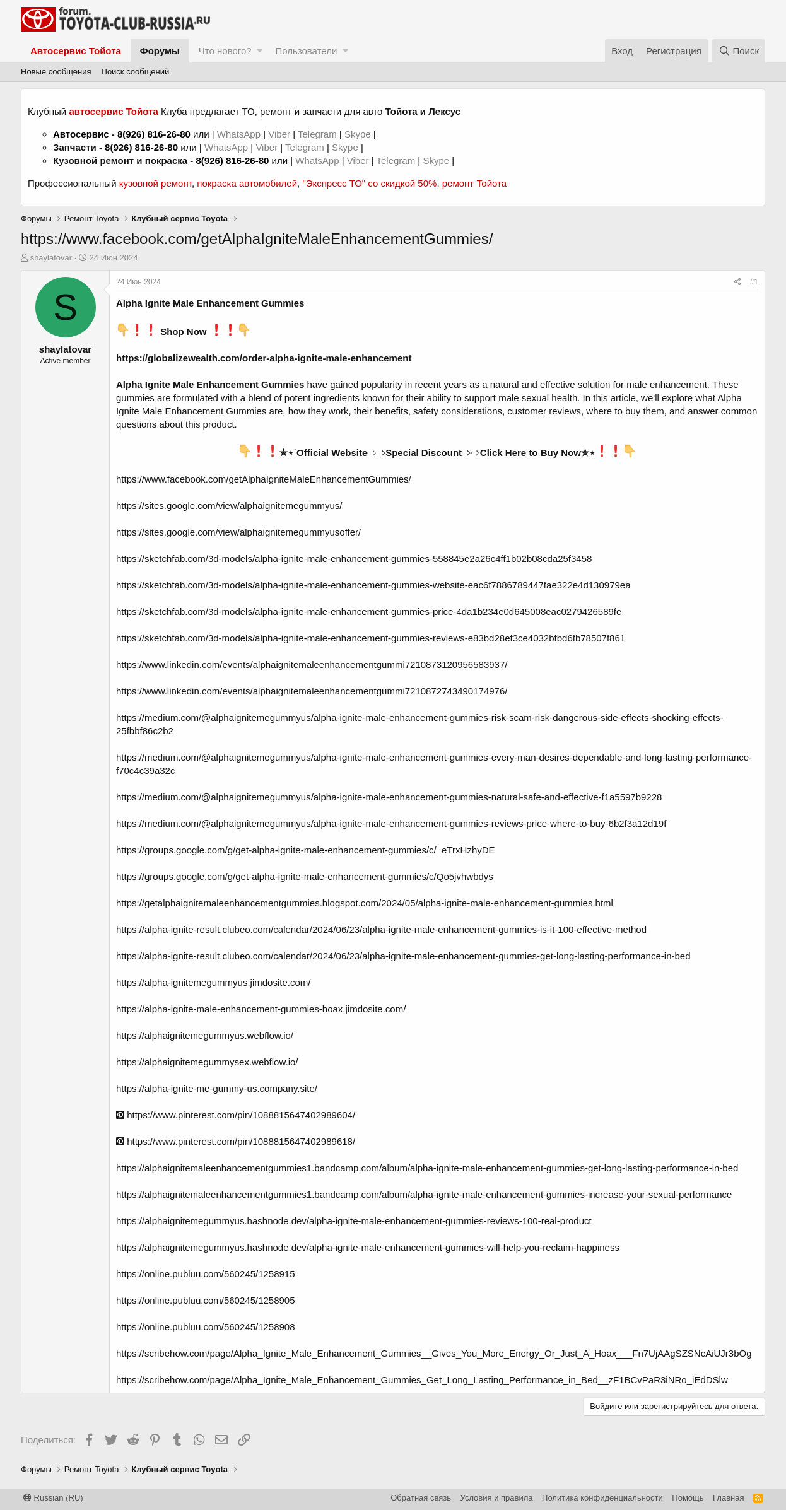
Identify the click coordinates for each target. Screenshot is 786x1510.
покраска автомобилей (247, 183)
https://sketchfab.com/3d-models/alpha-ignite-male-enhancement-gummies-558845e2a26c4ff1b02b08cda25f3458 (354, 558)
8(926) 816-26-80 (154, 134)
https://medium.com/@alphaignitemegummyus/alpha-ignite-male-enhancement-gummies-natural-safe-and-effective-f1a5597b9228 (389, 797)
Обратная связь (420, 1497)
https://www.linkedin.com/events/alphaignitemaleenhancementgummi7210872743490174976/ (311, 691)
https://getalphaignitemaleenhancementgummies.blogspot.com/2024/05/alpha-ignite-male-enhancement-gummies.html (364, 903)
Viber (279, 134)
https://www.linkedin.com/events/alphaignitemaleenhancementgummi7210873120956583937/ (311, 664)
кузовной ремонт (155, 183)
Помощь (687, 1497)
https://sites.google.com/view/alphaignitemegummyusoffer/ (238, 532)
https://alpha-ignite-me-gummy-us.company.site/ (216, 1088)
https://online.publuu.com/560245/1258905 (205, 1300)
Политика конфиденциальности (602, 1497)
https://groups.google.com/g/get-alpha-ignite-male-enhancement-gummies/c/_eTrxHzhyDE (305, 850)
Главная (728, 1497)
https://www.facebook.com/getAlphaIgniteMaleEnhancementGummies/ (263, 479)
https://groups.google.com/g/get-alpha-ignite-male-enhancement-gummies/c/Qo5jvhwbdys (304, 876)
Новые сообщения (56, 71)
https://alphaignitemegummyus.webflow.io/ (204, 1035)
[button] (260, 50)
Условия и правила (496, 1497)
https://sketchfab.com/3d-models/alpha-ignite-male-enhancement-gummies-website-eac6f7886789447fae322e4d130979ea (373, 585)
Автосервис (81, 134)
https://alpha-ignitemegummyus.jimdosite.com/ (213, 982)
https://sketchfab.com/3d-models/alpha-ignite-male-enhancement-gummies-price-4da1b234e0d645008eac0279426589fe (368, 611)
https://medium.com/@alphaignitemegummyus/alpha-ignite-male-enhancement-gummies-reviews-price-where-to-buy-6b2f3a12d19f (391, 823)
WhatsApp (240, 134)
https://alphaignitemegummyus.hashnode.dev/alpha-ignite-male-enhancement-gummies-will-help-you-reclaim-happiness (367, 1247)
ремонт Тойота (474, 183)
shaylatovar (51, 257)
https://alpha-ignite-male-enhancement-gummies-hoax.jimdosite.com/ (261, 1009)
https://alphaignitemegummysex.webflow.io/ (207, 1061)
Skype (358, 134)
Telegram (318, 134)
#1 (754, 282)
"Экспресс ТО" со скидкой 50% (369, 183)
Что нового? (225, 50)
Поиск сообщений (136, 71)
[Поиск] (738, 50)
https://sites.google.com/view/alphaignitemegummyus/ (229, 505)
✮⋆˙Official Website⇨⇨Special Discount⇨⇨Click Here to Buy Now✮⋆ (437, 452)
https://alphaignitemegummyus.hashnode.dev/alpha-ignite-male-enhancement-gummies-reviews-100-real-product (354, 1220)
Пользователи (306, 50)
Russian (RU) (53, 1497)
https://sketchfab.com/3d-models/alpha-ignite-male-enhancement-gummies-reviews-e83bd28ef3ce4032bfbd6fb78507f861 (370, 638)
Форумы (160, 50)
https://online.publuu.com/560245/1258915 (205, 1273)
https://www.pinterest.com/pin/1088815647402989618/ (235, 1141)
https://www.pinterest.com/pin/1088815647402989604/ (235, 1114)
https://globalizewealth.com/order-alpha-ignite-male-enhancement (263, 358)
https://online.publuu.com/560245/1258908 (205, 1326)
